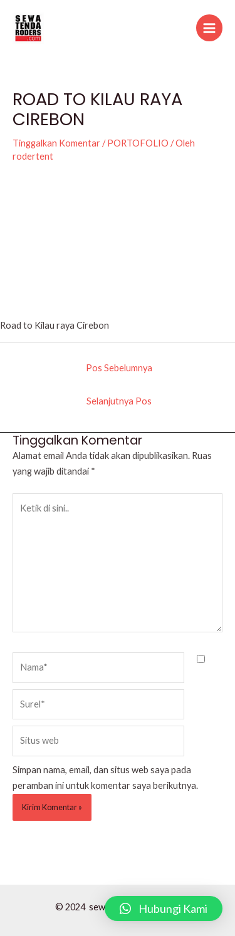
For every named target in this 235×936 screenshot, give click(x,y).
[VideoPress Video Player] (117, 248)
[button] (163, 908)
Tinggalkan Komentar (56, 143)
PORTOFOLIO (138, 143)
